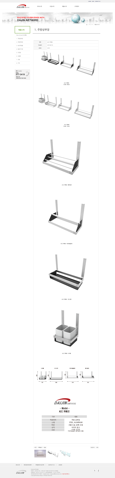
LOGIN (89, 1)
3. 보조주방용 (19, 45)
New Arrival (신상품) (21, 35)
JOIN (93, 1)
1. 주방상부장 (19, 38)
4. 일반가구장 (19, 49)
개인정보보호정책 (27, 464)
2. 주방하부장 (19, 42)
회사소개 (39, 6)
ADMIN (60, 464)
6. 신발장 (18, 56)
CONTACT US (97, 1)
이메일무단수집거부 (39, 464)
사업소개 (52, 6)
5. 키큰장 (18, 52)
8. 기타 (18, 63)
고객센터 (76, 6)
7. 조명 (18, 59)
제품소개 (64, 6)
